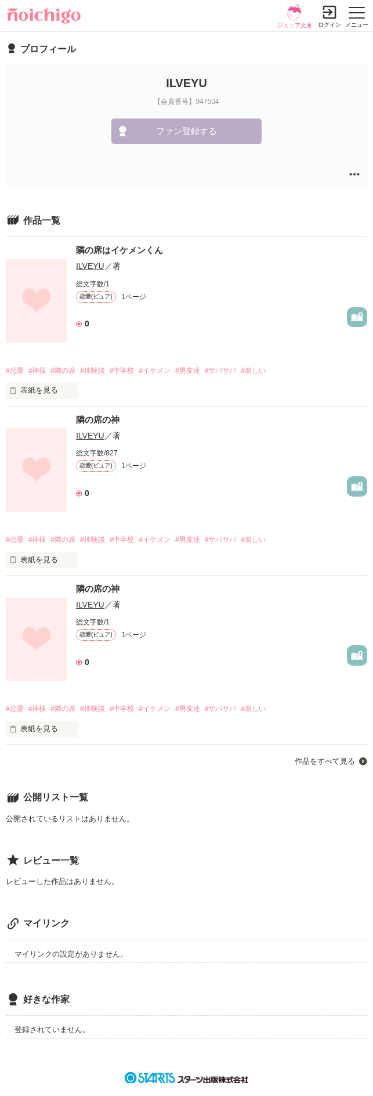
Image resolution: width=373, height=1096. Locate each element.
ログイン (329, 24)
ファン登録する (186, 131)
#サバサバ (221, 370)
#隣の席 (62, 370)
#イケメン (155, 370)
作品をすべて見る (325, 761)
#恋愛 (15, 370)
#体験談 (92, 370)
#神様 (37, 370)
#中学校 (122, 370)
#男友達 (187, 370)
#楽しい (253, 370)
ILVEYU (90, 266)
